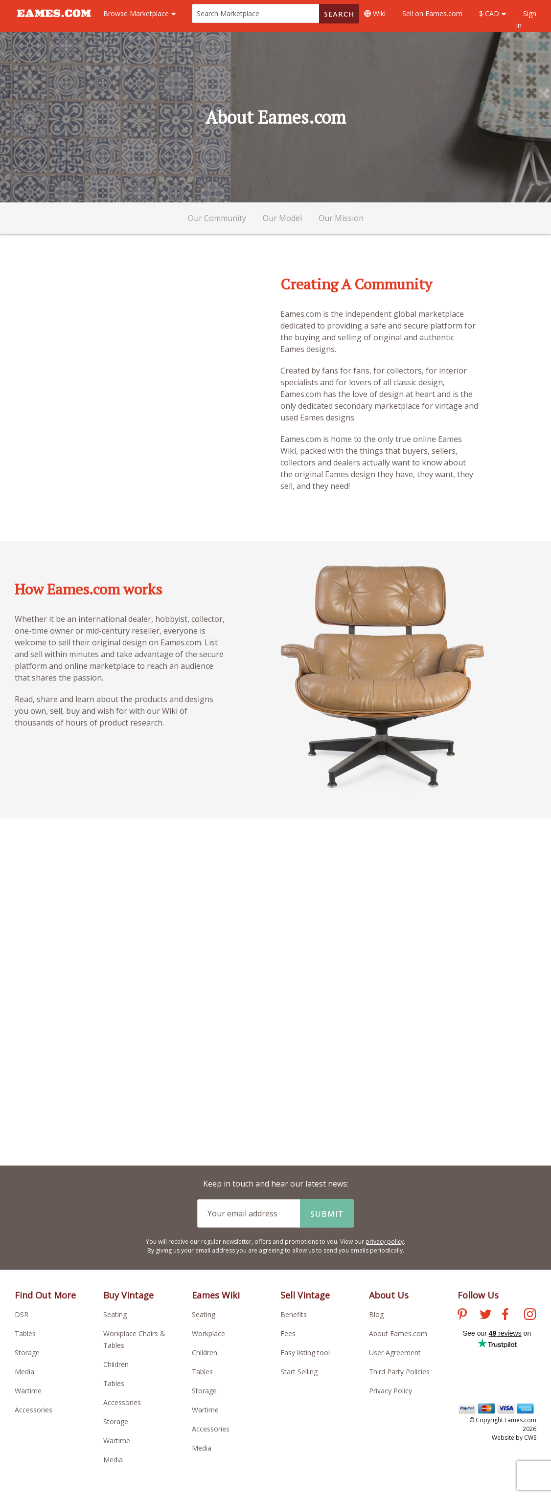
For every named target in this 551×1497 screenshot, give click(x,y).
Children (116, 1364)
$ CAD (492, 13)
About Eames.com (398, 1333)
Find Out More (45, 1295)
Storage (27, 1352)
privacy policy (385, 1241)
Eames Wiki (216, 1295)
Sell (432, 13)
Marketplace (139, 13)
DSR (21, 1314)
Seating (115, 1314)
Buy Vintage (128, 1295)
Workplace (208, 1333)
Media (24, 1371)
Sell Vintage (305, 1295)
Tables (25, 1333)
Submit (327, 1213)
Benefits (293, 1314)
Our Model (282, 218)
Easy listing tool (305, 1352)
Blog (376, 1314)
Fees (288, 1333)
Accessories (33, 1409)
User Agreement (395, 1352)
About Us (389, 1295)
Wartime (28, 1390)
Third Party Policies (399, 1371)
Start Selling (299, 1371)
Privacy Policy (390, 1390)
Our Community (217, 218)
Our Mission (341, 218)
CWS (530, 1437)
